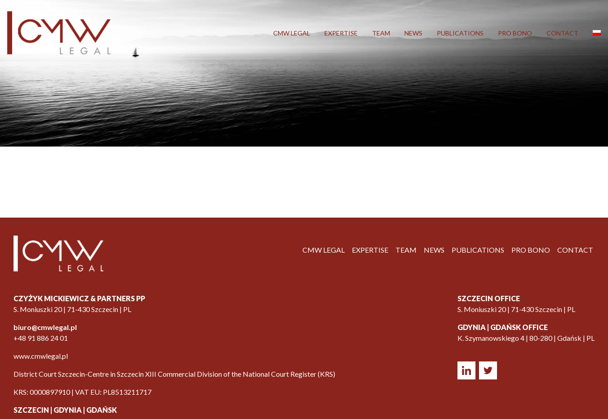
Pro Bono (515, 33)
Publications (460, 33)
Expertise (341, 33)
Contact (562, 33)
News (413, 33)
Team (381, 33)
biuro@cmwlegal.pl (45, 327)
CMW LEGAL (291, 33)
